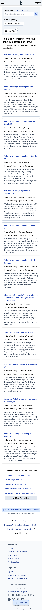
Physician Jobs (28, 521)
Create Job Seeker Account (17, 552)
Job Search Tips (13, 562)
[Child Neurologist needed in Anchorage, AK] (21, 377)
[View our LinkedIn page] (22, 599)
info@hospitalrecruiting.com (17, 592)
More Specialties (22, 498)
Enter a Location (10, 10)
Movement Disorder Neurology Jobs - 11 (21, 493)
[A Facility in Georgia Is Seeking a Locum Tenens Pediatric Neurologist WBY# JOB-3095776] (21, 309)
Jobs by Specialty (14, 558)
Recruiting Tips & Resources (18, 578)
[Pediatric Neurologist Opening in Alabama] (21, 447)
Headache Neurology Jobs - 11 (17, 484)
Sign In (38, 3)
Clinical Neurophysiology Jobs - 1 (18, 475)
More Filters (11, 30)
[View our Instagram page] (18, 599)
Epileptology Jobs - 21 (14, 480)
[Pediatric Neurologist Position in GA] (21, 67)
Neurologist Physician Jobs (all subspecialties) (20, 525)
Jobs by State (12, 555)
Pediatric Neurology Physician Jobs (19, 529)
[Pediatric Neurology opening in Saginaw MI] (21, 238)
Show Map (21, 602)
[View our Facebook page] (9, 599)
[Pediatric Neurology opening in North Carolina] (21, 273)
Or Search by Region (24, 10)
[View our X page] (13, 599)
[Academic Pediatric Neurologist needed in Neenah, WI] (21, 412)
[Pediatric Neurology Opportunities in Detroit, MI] (21, 134)
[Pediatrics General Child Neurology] (21, 344)
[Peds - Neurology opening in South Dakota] (21, 100)
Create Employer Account (17, 575)
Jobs (16, 521)
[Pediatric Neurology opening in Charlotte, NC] (21, 204)
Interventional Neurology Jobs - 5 (18, 489)
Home (8, 521)
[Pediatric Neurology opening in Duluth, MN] (21, 169)
